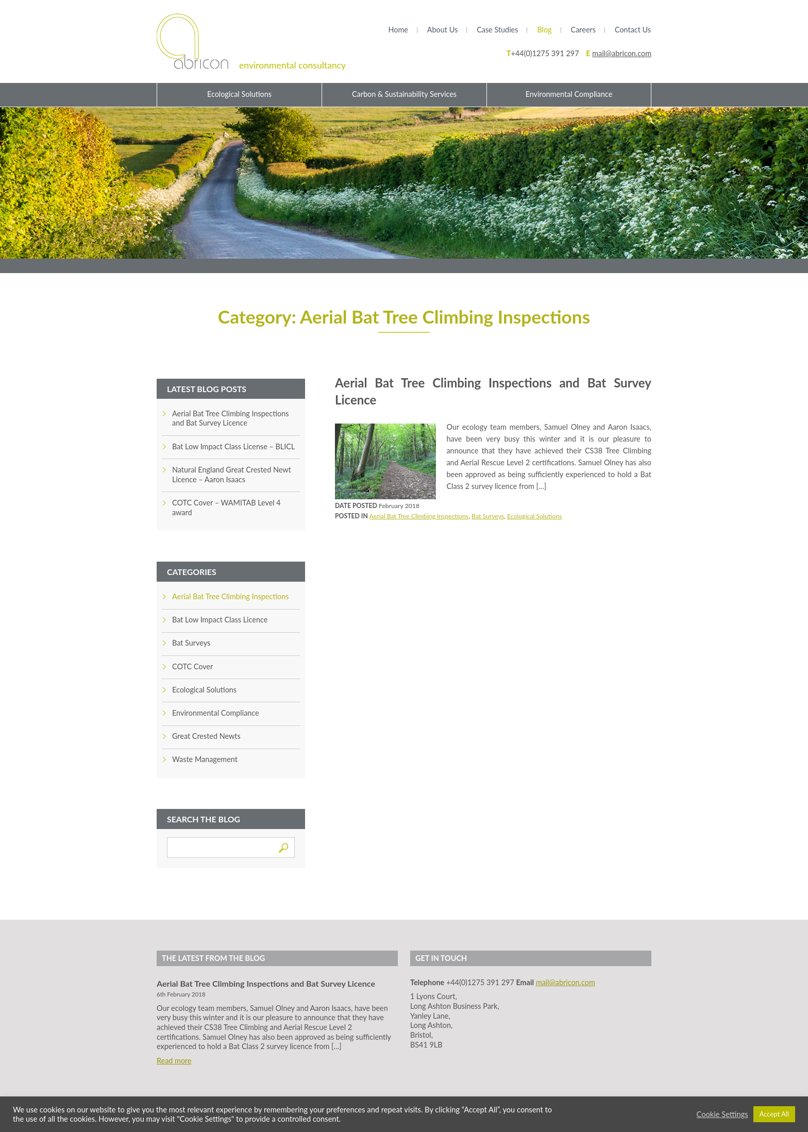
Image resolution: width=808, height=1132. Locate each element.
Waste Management (205, 759)
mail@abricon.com (621, 53)
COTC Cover (192, 666)
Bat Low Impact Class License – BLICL (233, 446)
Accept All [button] (774, 1114)
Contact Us (633, 29)
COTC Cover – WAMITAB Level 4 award (226, 507)
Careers (583, 29)
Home (398, 29)
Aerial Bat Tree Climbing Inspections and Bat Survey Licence (230, 418)
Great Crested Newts (206, 736)
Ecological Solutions (239, 94)
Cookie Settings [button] (722, 1114)
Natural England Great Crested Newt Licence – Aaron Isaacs (231, 474)
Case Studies (497, 29)
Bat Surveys (488, 516)
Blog (544, 29)
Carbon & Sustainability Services (404, 94)
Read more (174, 1060)
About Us (442, 29)
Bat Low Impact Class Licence (219, 619)
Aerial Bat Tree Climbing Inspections (419, 516)
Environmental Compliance (569, 94)
